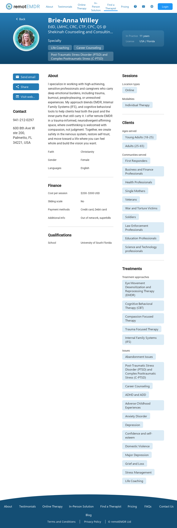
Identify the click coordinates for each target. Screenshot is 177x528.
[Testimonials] (65, 6)
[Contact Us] (143, 6)
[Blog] (88, 514)
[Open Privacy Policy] (93, 521)
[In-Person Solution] (96, 6)
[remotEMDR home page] (23, 6)
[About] (49, 6)
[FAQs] (135, 6)
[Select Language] (152, 6)
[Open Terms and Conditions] (61, 521)
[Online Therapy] (82, 6)
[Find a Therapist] (111, 6)
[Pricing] (125, 6)
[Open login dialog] (165, 6)
